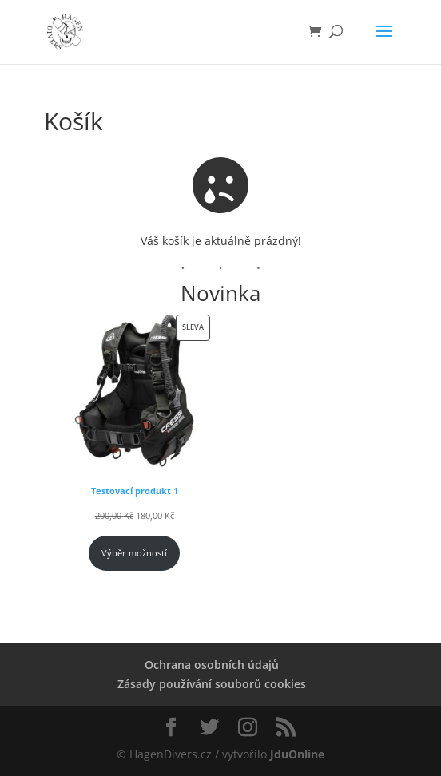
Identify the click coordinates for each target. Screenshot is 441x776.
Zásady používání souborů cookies (211, 683)
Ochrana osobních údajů (212, 664)
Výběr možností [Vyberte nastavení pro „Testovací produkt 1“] (134, 553)
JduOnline (297, 754)
